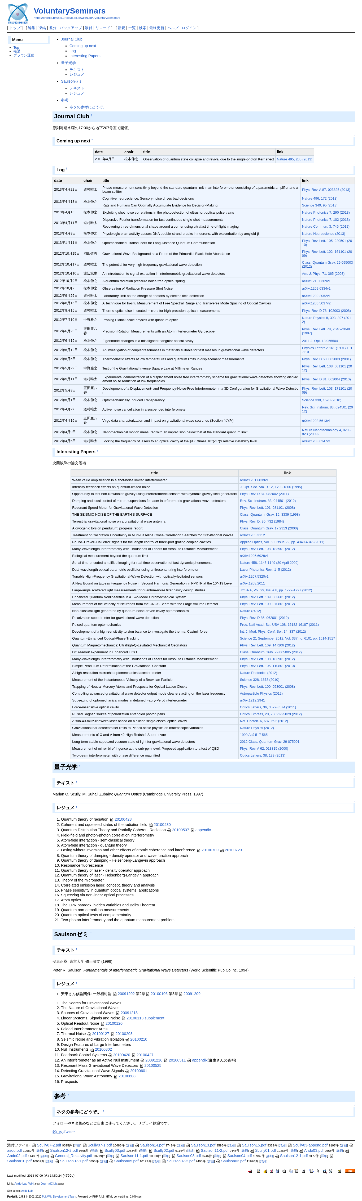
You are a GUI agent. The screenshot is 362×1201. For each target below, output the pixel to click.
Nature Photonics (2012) (258, 673)
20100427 (142, 1055)
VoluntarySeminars (70, 10)
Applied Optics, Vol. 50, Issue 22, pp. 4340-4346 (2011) (282, 542)
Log (72, 51)
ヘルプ (172, 28)
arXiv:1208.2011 (252, 583)
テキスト (76, 70)
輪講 (17, 51)
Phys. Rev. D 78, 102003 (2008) (326, 311)
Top (16, 48)
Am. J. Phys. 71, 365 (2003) (323, 274)
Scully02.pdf (161, 1150)
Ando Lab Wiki (24, 1183)
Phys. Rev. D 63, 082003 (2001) (326, 359)
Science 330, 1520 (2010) (321, 400)
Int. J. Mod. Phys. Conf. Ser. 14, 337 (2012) (273, 631)
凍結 (42, 28)
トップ (14, 28)
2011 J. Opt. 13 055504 (320, 341)
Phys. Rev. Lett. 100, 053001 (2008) (267, 687)
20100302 (101, 1049)
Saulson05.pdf (124, 1161)
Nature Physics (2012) (257, 728)
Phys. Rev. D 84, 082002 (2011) (264, 494)
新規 (121, 28)
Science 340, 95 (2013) (320, 205)
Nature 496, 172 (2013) (320, 198)
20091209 (189, 994)
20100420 (119, 1055)
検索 (142, 28)
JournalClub (49, 1183)
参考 (64, 100)
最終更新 (156, 28)
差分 (52, 28)
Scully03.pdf (112, 1150)
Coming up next (82, 46)
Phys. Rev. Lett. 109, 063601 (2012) (267, 597)
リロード (102, 28)
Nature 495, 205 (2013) (294, 159)
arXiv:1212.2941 (252, 700)
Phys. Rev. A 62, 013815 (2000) (264, 748)
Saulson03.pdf (231, 1161)
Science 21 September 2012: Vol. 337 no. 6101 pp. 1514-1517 (287, 638)
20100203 (121, 1034)
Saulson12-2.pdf (61, 1150)
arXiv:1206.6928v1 (254, 556)
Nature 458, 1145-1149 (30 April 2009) (269, 563)
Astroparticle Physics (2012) (261, 693)
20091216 (151, 1060)
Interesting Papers (85, 56)
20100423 (120, 819)
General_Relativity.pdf (71, 1156)
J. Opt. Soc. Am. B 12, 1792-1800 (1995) (271, 487)
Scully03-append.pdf (307, 1145)
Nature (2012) (250, 611)
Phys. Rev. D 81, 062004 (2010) (326, 379)
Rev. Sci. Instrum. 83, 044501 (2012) (268, 501)
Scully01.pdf (263, 1150)
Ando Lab (27, 1190)
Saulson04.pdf (237, 1156)
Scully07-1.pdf (97, 1145)
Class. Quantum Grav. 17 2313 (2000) (269, 528)
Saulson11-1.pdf (131, 1156)
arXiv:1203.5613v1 (316, 421)
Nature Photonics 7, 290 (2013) (326, 212)
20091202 (123, 994)
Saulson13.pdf (200, 1145)
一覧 (132, 28)
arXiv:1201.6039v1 (254, 480)
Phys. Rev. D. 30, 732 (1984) (262, 521)
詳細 (77, 1145)
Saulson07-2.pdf (178, 1161)
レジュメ (76, 74)
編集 (31, 28)
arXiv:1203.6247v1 (316, 441)
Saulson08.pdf (186, 1156)
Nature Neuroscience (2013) (323, 234)
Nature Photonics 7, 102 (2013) (326, 220)
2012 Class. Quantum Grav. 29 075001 (269, 742)
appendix (200, 830)
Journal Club (71, 39)
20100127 (98, 1034)
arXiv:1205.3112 (252, 535)
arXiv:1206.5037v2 (316, 303)
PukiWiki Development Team (59, 1196)
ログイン (189, 28)
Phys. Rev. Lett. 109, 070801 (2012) (267, 604)
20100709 (207, 850)
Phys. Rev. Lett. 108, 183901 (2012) (267, 549)
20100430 (160, 824)
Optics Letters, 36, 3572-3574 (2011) (268, 707)
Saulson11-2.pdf (212, 1150)
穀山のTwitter (64, 1132)
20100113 (132, 1018)
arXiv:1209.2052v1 (316, 296)
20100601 (136, 1071)
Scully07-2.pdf (46, 1145)
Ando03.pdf (311, 1150)
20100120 (111, 1023)
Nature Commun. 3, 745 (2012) (326, 226)
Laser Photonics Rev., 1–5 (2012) (265, 570)
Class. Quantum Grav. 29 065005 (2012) (271, 652)
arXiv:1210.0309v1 (316, 281)
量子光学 (68, 63)
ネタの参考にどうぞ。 (88, 107)
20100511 (174, 1060)
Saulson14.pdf (149, 1145)
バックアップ (71, 28)
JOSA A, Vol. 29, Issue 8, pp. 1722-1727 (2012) (276, 590)
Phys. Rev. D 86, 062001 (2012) (264, 618)
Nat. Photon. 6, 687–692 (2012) (264, 721)
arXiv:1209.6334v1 (316, 288)
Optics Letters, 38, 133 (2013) (262, 755)
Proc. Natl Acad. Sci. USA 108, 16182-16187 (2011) (279, 625)
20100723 (231, 850)
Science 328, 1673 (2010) (259, 680)
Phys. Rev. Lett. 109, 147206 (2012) (267, 645)
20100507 (178, 830)
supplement (154, 1018)
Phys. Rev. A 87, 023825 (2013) (326, 190)
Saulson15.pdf (251, 1145)
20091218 (126, 1013)
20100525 (150, 1065)
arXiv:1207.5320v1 (254, 576)
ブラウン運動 (24, 55)
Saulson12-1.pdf (291, 1156)
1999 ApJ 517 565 (254, 735)
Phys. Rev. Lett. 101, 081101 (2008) (267, 508)
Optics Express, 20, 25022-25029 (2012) (271, 714)
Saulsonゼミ (71, 81)
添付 (88, 28)
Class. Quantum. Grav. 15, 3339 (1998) (270, 514)
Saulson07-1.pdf (71, 1161)
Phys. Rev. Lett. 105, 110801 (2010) (267, 666)
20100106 (156, 994)
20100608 (124, 1076)
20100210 (136, 1039)
